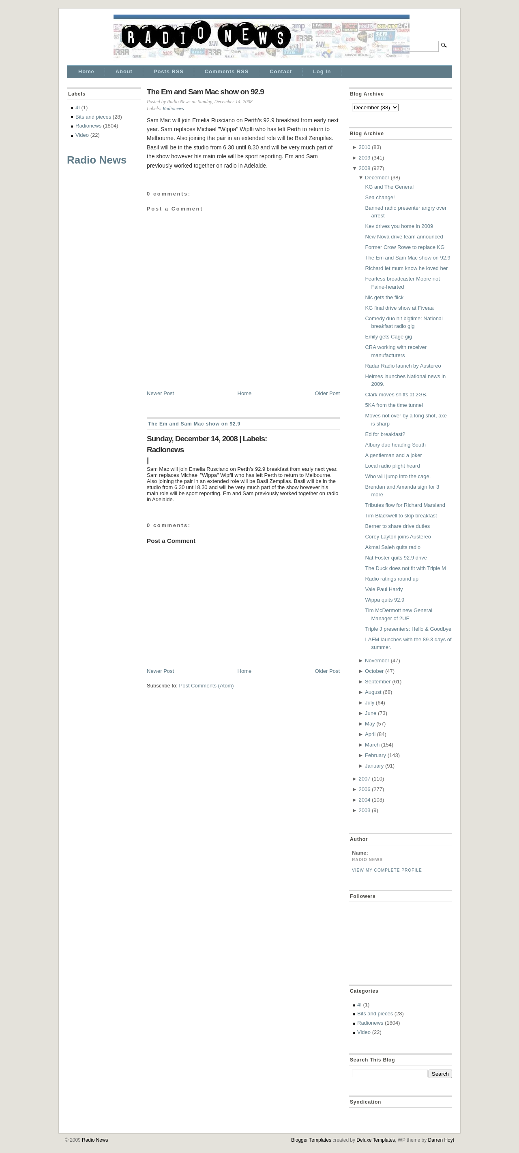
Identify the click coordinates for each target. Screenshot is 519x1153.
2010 (364, 147)
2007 (364, 779)
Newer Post (160, 393)
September (378, 682)
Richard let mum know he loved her (406, 268)
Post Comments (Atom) (206, 686)
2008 (364, 168)
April (370, 734)
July (369, 703)
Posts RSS (169, 71)
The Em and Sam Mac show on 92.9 (205, 91)
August (373, 692)
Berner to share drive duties (397, 526)
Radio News (97, 160)
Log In (322, 71)
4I (77, 107)
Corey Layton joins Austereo (398, 537)
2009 (364, 158)
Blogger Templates (311, 1140)
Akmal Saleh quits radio (392, 547)
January (374, 766)
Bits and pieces (93, 117)
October (374, 671)
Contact (281, 71)
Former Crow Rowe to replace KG (404, 247)
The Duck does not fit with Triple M (405, 568)
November (377, 660)
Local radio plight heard (392, 466)
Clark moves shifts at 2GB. (396, 394)
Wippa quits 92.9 (384, 600)
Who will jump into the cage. (398, 476)
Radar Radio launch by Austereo (403, 366)
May (370, 724)
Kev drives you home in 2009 (399, 226)
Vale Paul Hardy (384, 589)
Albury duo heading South (395, 445)
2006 (364, 789)
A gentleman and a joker (393, 455)
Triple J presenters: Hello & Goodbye (408, 629)
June (370, 713)
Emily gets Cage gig (388, 337)
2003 (364, 810)
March (372, 745)
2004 (364, 800)
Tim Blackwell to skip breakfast (401, 516)
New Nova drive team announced (404, 237)
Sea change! (380, 197)
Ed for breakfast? (385, 434)
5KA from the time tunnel (393, 405)
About (124, 71)
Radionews (88, 126)
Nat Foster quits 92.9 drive (396, 558)
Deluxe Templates (375, 1140)
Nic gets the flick (384, 297)
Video (82, 135)
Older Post (327, 393)
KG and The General (389, 187)
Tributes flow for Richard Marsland (405, 505)
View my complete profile (387, 870)
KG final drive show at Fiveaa (399, 308)
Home (86, 71)
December (377, 177)
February (375, 755)
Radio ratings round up (391, 579)
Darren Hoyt (441, 1140)
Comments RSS (227, 71)
